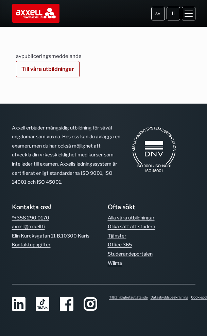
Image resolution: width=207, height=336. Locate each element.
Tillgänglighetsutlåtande (128, 297)
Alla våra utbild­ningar (131, 217)
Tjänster (117, 236)
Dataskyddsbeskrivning (169, 297)
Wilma (115, 263)
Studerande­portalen (130, 254)
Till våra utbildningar (47, 69)
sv (157, 13)
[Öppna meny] (188, 13)
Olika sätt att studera (131, 226)
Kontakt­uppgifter (31, 244)
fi (173, 13)
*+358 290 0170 (30, 217)
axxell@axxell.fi (28, 226)
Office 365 (120, 244)
